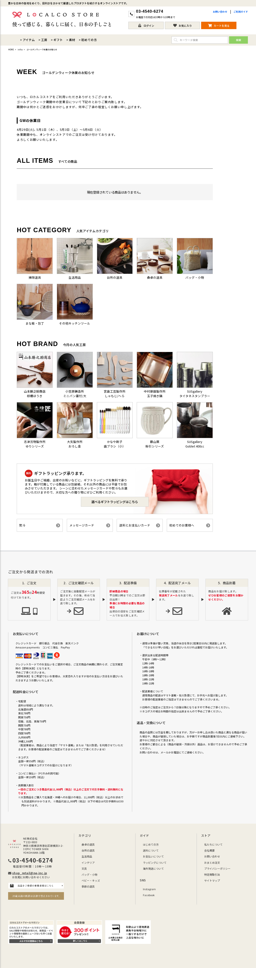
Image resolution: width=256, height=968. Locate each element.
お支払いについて (153, 856)
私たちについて (213, 844)
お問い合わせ (220, 11)
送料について (151, 850)
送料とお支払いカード (139, 525)
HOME (11, 49)
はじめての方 (151, 844)
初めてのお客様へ (189, 525)
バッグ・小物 (89, 874)
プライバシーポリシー (217, 868)
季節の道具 (88, 886)
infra (20, 49)
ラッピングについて (155, 862)
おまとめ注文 (212, 862)
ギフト (58, 39)
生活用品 (87, 856)
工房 (44, 39)
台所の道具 (88, 850)
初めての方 (89, 39)
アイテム (29, 39)
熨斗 (39, 525)
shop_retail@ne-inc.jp (29, 873)
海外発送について (153, 868)
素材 (72, 39)
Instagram (149, 889)
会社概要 (209, 850)
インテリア (88, 862)
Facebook (149, 895)
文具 (84, 868)
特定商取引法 (212, 874)
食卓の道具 (88, 844)
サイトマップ (212, 880)
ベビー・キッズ (91, 880)
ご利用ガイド (241, 11)
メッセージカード (89, 525)
